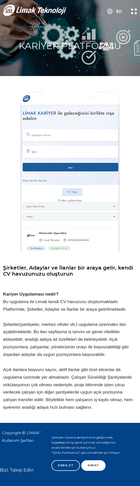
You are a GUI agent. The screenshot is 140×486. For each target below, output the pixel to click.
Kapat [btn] (93, 465)
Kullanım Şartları (18, 440)
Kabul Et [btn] (65, 465)
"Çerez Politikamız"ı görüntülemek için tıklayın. (86, 452)
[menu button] (134, 11)
